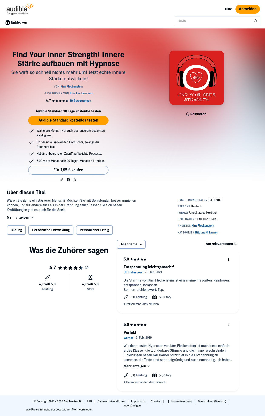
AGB (90, 401)
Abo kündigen (132, 405)
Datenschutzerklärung (112, 401)
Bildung (16, 233)
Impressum (138, 401)
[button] (61, 179)
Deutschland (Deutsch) (212, 401)
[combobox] (217, 21)
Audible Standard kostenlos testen (68, 120)
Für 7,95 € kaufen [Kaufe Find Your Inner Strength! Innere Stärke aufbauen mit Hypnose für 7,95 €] (68, 170)
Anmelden (247, 9)
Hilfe (228, 9)
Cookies (156, 401)
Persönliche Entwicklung (51, 233)
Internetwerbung (182, 401)
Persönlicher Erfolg (94, 233)
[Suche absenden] (256, 21)
